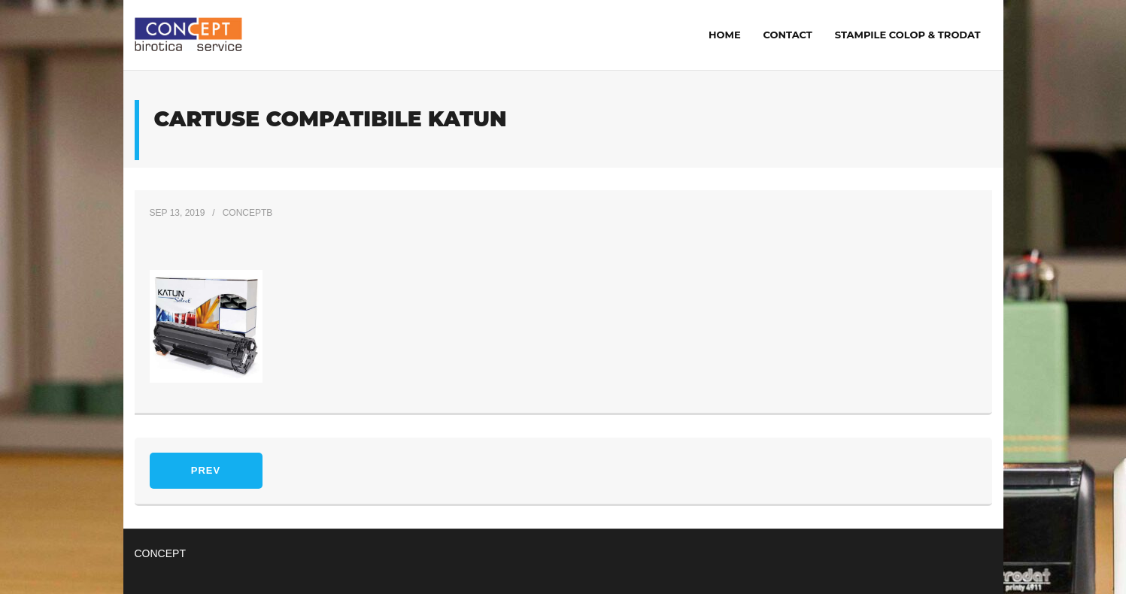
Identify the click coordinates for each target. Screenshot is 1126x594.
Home (725, 35)
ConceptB (248, 213)
